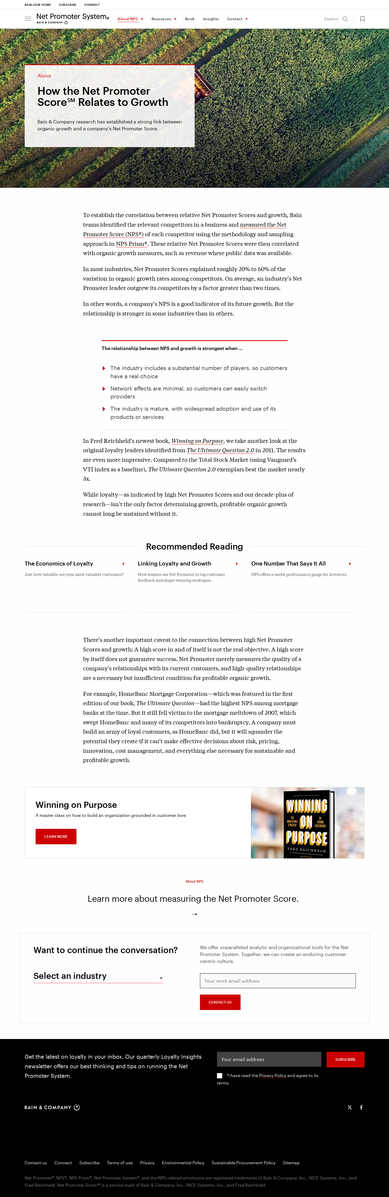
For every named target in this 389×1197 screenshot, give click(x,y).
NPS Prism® (131, 243)
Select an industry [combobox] (70, 975)
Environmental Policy (183, 1162)
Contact (235, 18)
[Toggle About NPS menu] (141, 19)
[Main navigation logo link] (73, 19)
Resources (162, 18)
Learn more (56, 836)
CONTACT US (220, 1002)
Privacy (147, 1162)
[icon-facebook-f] (361, 1107)
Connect (92, 4)
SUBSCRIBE (345, 1059)
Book (190, 18)
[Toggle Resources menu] (174, 19)
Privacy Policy (272, 1075)
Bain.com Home (38, 4)
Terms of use (120, 1162)
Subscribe (67, 4)
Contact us (36, 1162)
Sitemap (291, 1162)
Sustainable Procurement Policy (243, 1162)
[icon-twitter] (350, 1107)
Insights (211, 18)
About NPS (128, 18)
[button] (28, 19)
